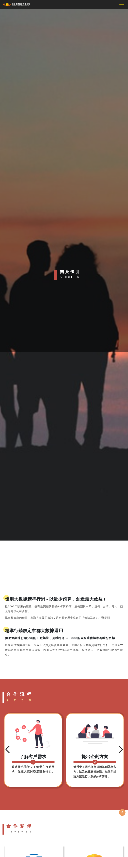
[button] (7, 749)
